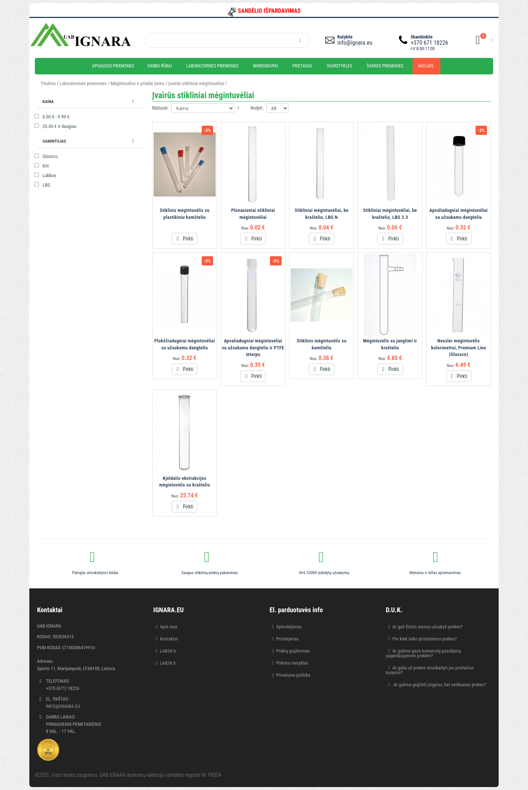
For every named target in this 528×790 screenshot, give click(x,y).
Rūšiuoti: (160, 108)
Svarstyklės (339, 66)
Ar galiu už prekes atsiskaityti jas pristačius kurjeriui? (430, 670)
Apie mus (168, 626)
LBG (46, 185)
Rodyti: (256, 108)
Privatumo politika (293, 675)
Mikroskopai (265, 66)
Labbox (49, 175)
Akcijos (425, 66)
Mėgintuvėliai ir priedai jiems (138, 83)
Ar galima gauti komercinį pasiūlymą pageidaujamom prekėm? (423, 653)
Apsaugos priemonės (113, 66)
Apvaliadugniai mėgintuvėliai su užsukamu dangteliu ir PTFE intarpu (253, 347)
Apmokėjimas (289, 626)
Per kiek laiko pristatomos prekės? (424, 639)
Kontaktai (169, 639)
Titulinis (48, 83)
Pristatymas (287, 639)
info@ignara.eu (354, 42)
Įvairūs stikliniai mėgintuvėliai (196, 83)
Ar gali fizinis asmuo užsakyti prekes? (427, 626)
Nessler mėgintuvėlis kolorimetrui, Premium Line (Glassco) (458, 347)
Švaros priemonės (385, 66)
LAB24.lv (168, 651)
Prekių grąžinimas (293, 651)
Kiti (46, 166)
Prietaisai (302, 66)
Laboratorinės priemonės (212, 66)
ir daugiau (59, 126)
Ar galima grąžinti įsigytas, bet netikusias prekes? (439, 684)
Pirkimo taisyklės (292, 663)
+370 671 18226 (429, 42)
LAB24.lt (168, 663)
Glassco (50, 156)
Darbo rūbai (159, 66)
